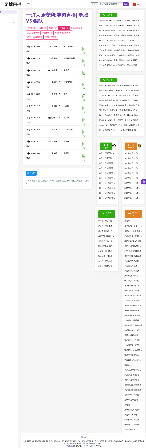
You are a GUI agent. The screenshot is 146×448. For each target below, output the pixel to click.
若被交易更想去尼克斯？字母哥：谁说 (117, 269)
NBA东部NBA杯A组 (134, 244)
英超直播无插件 (132, 418)
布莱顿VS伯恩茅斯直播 (135, 289)
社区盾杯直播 (43, 33)
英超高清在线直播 (133, 303)
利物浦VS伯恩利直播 (134, 254)
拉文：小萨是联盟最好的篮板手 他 (116, 264)
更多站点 (89, 437)
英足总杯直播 (58, 33)
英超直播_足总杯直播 (135, 353)
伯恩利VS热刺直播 (134, 383)
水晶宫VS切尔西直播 (134, 298)
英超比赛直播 (132, 432)
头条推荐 (110, 216)
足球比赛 (52, 28)
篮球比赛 (63, 28)
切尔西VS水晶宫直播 (134, 393)
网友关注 (134, 216)
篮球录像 (132, 147)
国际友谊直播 (79, 37)
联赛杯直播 (72, 33)
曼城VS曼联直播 (133, 403)
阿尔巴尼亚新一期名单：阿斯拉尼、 (116, 244)
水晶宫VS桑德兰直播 (134, 308)
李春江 (129, 224)
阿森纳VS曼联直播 (134, 378)
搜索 (126, 4)
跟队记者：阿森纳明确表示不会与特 (116, 259)
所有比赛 (41, 28)
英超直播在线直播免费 (135, 274)
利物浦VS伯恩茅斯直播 (135, 323)
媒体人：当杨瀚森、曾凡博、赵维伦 (116, 229)
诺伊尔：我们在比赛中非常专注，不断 (117, 254)
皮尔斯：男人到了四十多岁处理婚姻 (116, 224)
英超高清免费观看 (133, 358)
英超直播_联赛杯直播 (135, 328)
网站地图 (74, 446)
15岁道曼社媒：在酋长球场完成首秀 (116, 234)
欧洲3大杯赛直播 (63, 37)
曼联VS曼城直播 (133, 279)
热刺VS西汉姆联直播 (134, 259)
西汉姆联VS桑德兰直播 (135, 363)
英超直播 (74, 28)
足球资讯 (112, 15)
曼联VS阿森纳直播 (134, 313)
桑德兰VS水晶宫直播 (134, 388)
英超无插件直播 (132, 269)
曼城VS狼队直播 (133, 338)
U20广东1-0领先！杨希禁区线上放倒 (116, 239)
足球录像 (109, 147)
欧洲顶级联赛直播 (45, 37)
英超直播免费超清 (133, 264)
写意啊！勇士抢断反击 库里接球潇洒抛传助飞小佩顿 (124, 110)
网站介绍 (41, 173)
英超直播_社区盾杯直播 (136, 343)
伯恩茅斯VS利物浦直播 (135, 398)
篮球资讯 (112, 80)
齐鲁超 (129, 408)
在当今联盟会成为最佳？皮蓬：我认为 (117, 249)
